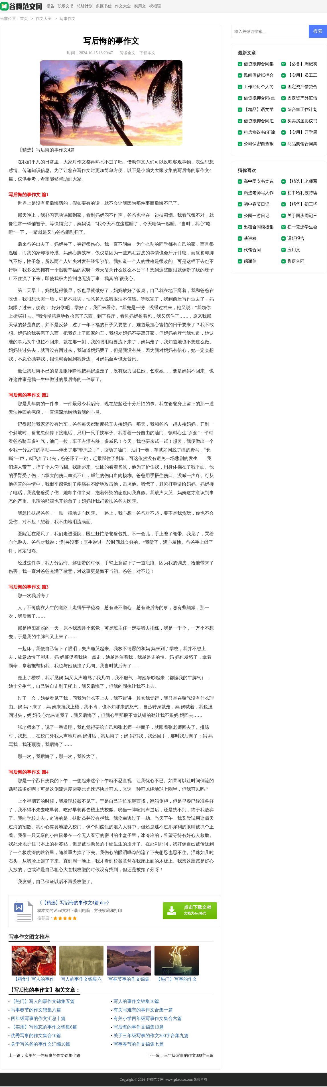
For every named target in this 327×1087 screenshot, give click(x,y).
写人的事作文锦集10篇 (136, 1001)
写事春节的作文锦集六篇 (36, 1010)
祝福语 (155, 6)
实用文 (140, 6)
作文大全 (123, 6)
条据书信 (104, 6)
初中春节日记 (256, 204)
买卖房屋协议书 (302, 121)
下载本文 (147, 53)
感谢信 (250, 261)
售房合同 (295, 261)
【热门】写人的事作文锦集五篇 (43, 1001)
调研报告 (295, 239)
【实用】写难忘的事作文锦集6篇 (44, 1027)
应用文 (293, 250)
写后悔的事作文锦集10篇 (138, 1027)
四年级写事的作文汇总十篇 (38, 1019)
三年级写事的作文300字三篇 (189, 1056)
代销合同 (252, 250)
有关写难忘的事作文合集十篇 (143, 1010)
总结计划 (85, 6)
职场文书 (66, 6)
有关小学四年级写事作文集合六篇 (147, 1019)
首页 (24, 19)
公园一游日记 (256, 216)
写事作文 (68, 19)
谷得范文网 (155, 1080)
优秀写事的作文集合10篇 (36, 1036)
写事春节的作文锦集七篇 (138, 1044)
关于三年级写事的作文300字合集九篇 (151, 1036)
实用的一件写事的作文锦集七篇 (52, 1056)
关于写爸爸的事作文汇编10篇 (40, 1044)
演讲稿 (250, 239)
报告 (50, 6)
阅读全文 (127, 53)
